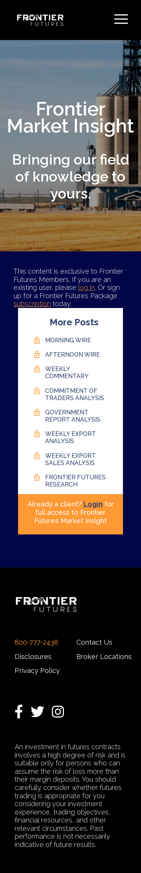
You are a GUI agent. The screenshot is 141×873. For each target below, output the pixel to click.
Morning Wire (68, 340)
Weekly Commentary (67, 372)
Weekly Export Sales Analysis (70, 459)
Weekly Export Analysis (70, 437)
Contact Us (94, 642)
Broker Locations (104, 657)
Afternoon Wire (72, 354)
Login (93, 504)
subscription (32, 304)
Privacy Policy (37, 670)
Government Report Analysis (72, 416)
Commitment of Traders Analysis (74, 394)
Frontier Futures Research (75, 481)
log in (86, 287)
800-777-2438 (36, 642)
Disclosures (33, 657)
